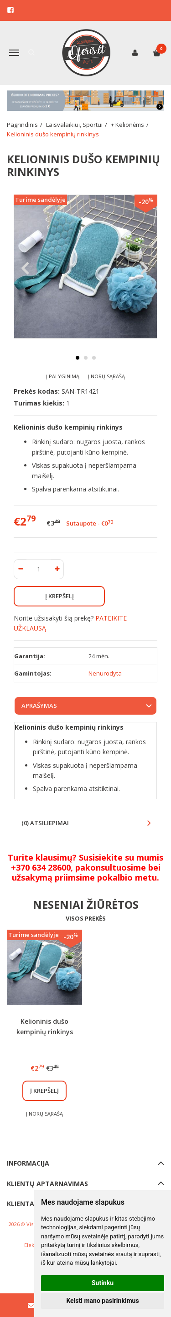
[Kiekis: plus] (57, 569)
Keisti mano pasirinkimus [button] (102, 1300)
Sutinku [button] (103, 1283)
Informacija (28, 1163)
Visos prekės (86, 918)
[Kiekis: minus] (20, 569)
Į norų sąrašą (106, 376)
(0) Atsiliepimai (45, 823)
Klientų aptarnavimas (47, 1183)
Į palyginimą (62, 376)
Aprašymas (39, 705)
